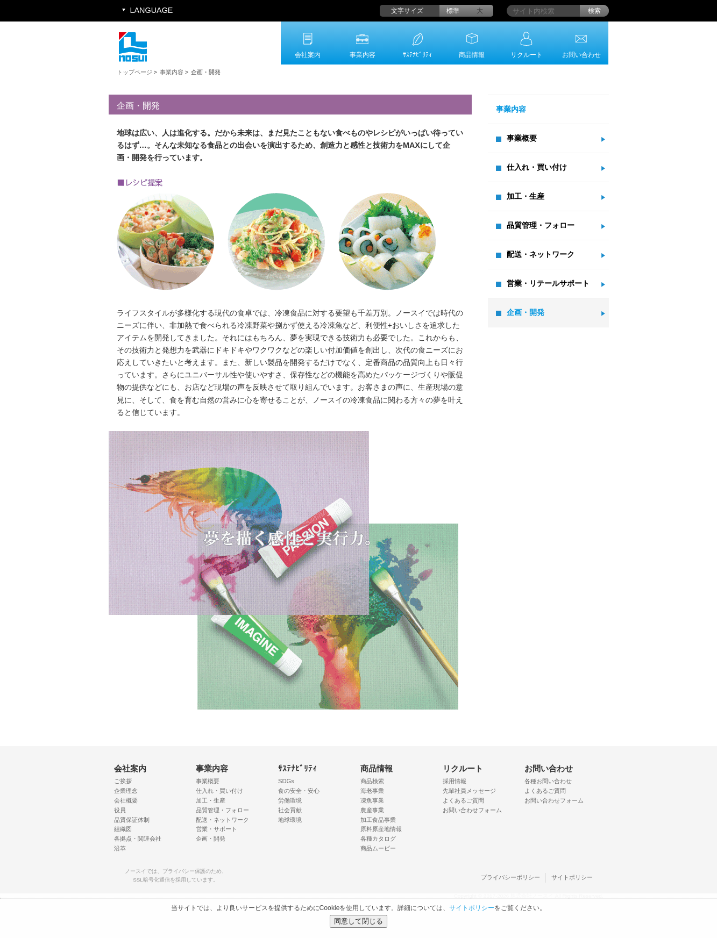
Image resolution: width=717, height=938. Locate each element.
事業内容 (362, 55)
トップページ (134, 72)
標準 (452, 11)
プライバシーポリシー (510, 877)
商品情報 (472, 55)
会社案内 (308, 55)
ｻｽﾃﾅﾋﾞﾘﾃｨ (417, 55)
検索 (594, 11)
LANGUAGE (151, 10)
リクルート (526, 55)
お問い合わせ (581, 55)
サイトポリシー (572, 877)
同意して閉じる (358, 921)
